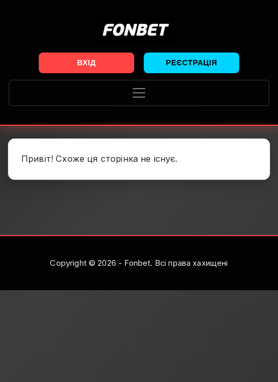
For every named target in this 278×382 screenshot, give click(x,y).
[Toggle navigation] (139, 93)
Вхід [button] (86, 62)
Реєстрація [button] (192, 62)
